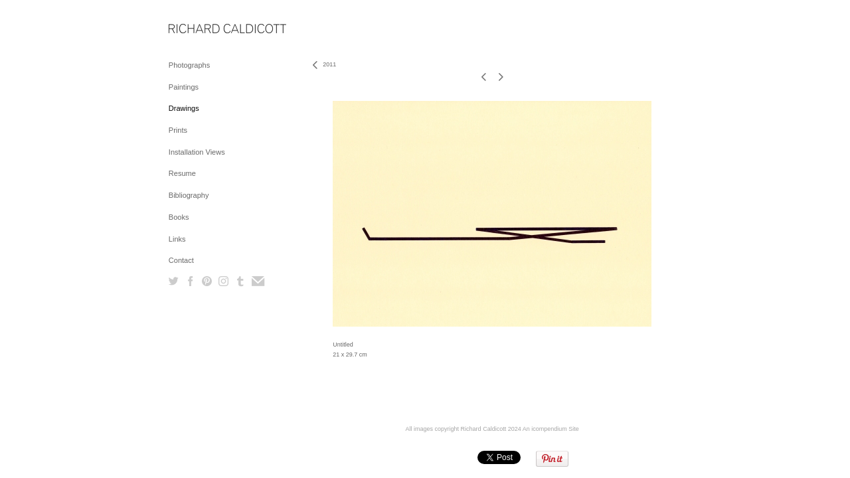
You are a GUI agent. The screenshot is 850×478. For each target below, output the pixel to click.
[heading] (202, 29)
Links (177, 239)
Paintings (184, 87)
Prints (178, 130)
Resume (182, 173)
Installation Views (197, 152)
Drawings (184, 108)
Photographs (189, 65)
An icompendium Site (551, 429)
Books (179, 217)
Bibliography (189, 195)
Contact (181, 260)
